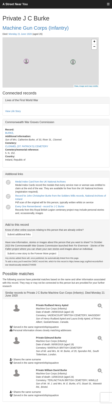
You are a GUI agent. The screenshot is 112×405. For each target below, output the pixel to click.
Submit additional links (19, 234)
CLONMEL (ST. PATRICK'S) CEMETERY (26, 146)
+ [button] (94, 41)
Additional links (14, 174)
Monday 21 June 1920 (20, 34)
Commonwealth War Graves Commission (29, 122)
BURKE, (9, 133)
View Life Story (13, 111)
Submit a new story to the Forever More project (31, 253)
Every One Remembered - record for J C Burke (39, 206)
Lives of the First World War (21, 100)
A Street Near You (15, 4)
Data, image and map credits (86, 86)
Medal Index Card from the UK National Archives (40, 181)
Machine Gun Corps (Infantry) (36, 28)
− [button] (94, 46)
